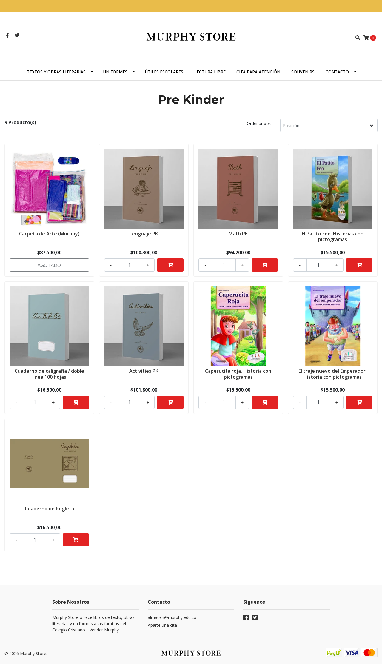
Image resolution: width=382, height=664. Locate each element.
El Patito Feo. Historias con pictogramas (332, 236)
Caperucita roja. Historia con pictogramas (238, 374)
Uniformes (115, 72)
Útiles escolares (164, 72)
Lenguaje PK (144, 233)
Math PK (238, 233)
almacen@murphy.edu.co (172, 617)
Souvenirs (303, 72)
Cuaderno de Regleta (49, 508)
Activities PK (143, 371)
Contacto (337, 72)
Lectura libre (210, 72)
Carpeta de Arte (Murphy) (49, 233)
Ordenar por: (259, 123)
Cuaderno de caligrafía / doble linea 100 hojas (49, 374)
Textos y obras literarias (56, 72)
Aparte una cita (162, 625)
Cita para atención (258, 72)
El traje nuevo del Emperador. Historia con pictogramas (332, 374)
